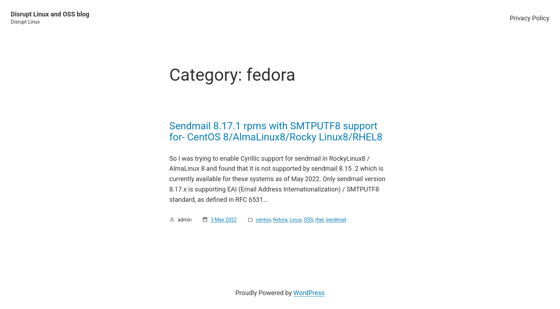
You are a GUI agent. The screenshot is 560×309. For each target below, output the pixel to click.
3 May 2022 (224, 220)
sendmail (336, 220)
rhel (319, 220)
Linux (295, 220)
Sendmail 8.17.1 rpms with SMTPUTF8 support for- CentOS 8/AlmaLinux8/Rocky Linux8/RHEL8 (275, 131)
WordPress (309, 292)
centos (263, 220)
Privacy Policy (529, 18)
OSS (308, 220)
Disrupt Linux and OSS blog (50, 14)
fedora (280, 220)
